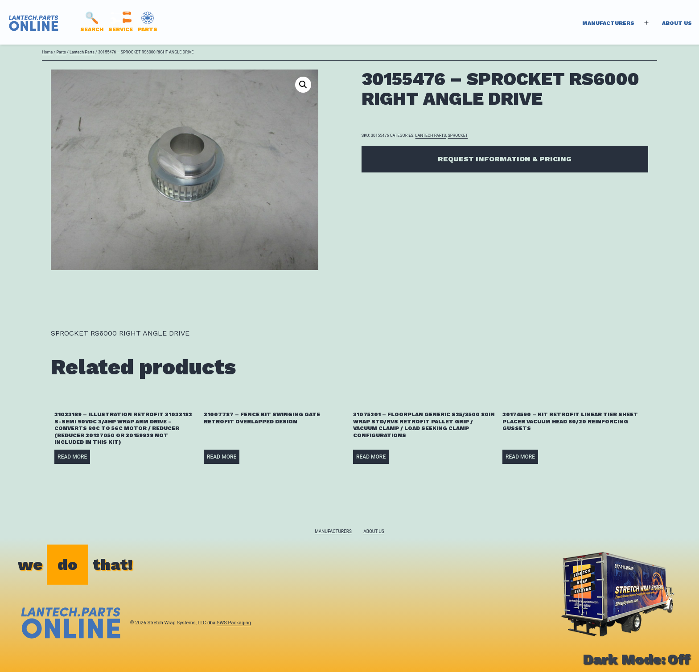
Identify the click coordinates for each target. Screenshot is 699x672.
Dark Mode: (636, 659)
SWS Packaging (234, 623)
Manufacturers (608, 23)
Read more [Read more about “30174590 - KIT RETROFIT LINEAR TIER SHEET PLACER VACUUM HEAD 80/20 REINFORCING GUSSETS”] (520, 457)
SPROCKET (458, 135)
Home (47, 52)
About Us (677, 23)
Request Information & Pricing (505, 159)
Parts (61, 52)
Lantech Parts (82, 52)
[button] (303, 85)
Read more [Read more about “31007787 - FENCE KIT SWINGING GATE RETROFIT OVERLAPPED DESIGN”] (221, 457)
